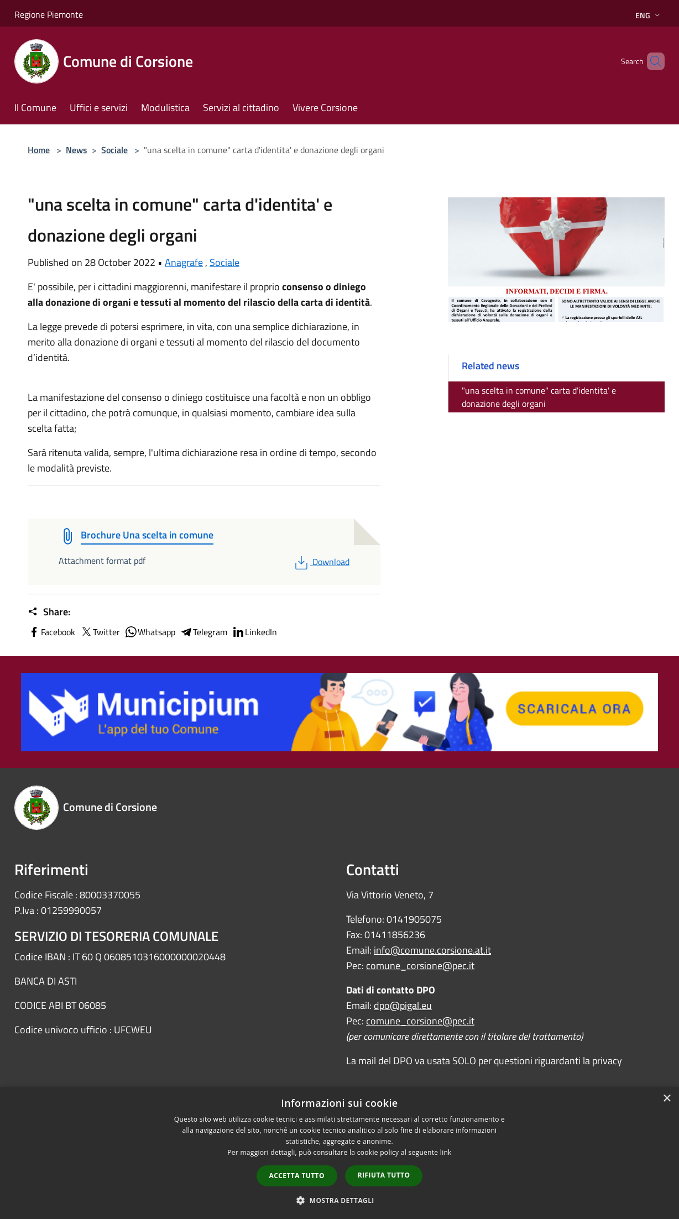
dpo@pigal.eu (403, 1005)
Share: (49, 612)
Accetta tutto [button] (297, 1175)
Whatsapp (149, 632)
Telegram (203, 632)
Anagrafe (184, 262)
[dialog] (339, 1153)
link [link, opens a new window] (446, 1152)
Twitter (100, 632)
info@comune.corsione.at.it (432, 950)
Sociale (114, 149)
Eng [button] (648, 15)
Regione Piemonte (48, 14)
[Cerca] (651, 61)
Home (39, 149)
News (76, 149)
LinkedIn (254, 632)
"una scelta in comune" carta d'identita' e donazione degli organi (539, 397)
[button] (339, 1200)
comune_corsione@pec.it (420, 965)
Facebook (51, 632)
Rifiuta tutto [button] (384, 1175)
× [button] (666, 1099)
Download (321, 561)
